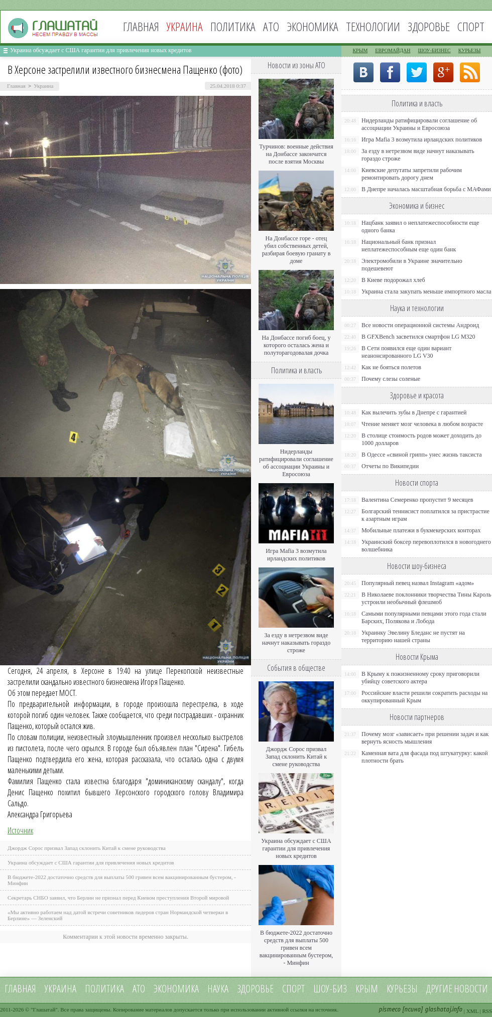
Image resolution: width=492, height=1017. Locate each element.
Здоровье (429, 26)
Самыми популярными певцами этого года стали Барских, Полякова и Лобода (423, 617)
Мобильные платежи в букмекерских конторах (420, 530)
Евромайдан (392, 50)
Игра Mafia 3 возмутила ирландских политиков (296, 554)
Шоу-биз (330, 988)
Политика (233, 26)
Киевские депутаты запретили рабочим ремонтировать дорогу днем (411, 174)
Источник (20, 830)
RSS (487, 1011)
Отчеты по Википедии (390, 466)
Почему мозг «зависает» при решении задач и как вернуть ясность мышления (424, 738)
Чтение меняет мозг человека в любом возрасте (422, 423)
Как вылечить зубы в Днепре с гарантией (414, 412)
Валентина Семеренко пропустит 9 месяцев (417, 499)
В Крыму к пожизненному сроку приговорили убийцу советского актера (420, 677)
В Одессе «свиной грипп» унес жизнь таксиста (421, 454)
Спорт (470, 26)
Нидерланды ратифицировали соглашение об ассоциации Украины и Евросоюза (296, 463)
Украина (43, 86)
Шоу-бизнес (434, 50)
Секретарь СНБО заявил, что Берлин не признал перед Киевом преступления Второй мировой (118, 898)
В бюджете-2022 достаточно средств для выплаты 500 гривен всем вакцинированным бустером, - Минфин (296, 947)
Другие (439, 988)
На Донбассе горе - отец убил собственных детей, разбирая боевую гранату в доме (296, 249)
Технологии (373, 26)
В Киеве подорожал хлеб (393, 279)
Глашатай (44, 1009)
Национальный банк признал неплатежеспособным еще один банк (408, 245)
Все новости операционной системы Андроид (420, 325)
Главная (141, 26)
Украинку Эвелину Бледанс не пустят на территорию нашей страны (413, 636)
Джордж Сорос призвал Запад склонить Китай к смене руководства (87, 848)
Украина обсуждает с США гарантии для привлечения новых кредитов (101, 50)
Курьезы (469, 50)
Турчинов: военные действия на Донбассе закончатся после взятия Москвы (296, 154)
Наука (217, 988)
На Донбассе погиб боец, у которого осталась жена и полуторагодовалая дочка (296, 345)
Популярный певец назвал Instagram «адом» (417, 583)
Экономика (312, 26)
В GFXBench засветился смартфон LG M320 (418, 336)
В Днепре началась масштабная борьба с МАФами (426, 189)
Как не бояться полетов (391, 367)
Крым (359, 50)
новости (471, 988)
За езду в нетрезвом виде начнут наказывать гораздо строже (296, 643)
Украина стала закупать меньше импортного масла (426, 291)
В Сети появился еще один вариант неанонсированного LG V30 (406, 352)
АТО (271, 26)
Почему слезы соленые (390, 378)
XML (472, 1011)
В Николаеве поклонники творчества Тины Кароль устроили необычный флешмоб (426, 598)
